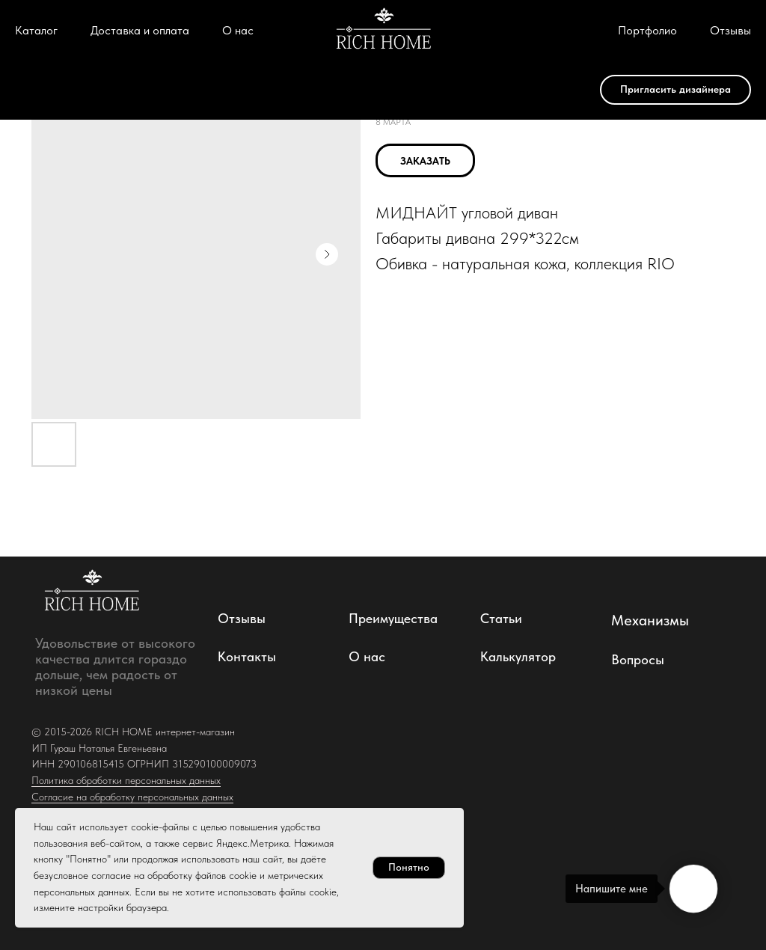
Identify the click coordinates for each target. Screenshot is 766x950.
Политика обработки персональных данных (126, 780)
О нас (238, 30)
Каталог (36, 30)
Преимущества (393, 618)
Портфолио (647, 30)
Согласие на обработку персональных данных (132, 797)
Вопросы (637, 659)
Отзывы (730, 30)
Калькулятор (518, 656)
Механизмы (650, 620)
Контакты (247, 656)
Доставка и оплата (140, 30)
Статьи (501, 618)
